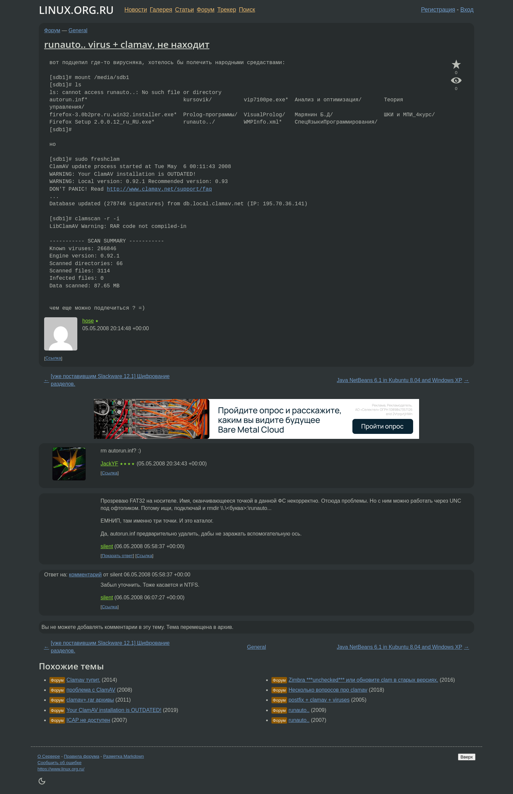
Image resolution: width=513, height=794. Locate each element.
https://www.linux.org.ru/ (60, 768)
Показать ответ (117, 555)
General (78, 30)
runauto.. (298, 710)
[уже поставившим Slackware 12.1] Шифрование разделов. (110, 379)
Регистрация (438, 9)
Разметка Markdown (123, 756)
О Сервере (48, 756)
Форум (205, 9)
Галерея (161, 9)
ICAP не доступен (88, 720)
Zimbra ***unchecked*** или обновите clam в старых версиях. (363, 680)
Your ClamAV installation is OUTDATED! (113, 710)
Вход (467, 9)
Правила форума (82, 756)
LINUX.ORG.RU (76, 10)
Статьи (184, 9)
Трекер (226, 9)
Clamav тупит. (83, 680)
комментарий (85, 574)
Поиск (247, 9)
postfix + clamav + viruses (318, 700)
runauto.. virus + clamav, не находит (126, 44)
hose (88, 321)
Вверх (467, 756)
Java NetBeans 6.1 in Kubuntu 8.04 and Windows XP (399, 380)
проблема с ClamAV (90, 690)
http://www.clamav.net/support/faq (159, 189)
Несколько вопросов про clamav (327, 690)
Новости (135, 9)
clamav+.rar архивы (90, 700)
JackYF (109, 463)
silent (107, 546)
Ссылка (53, 358)
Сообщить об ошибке (59, 762)
